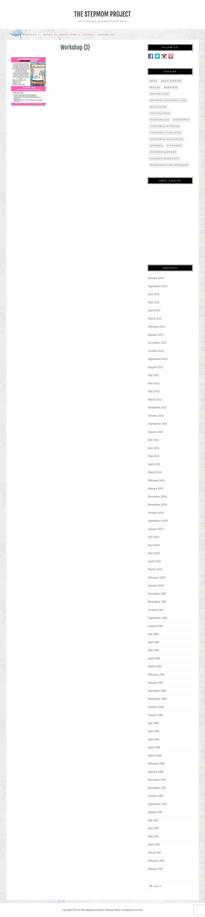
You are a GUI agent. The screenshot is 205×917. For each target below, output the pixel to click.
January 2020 (156, 585)
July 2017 (153, 820)
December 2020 (157, 496)
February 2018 (156, 763)
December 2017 (157, 779)
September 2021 (157, 423)
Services (29, 34)
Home (15, 34)
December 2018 (157, 690)
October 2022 (156, 351)
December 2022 (157, 342)
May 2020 (154, 553)
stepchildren (160, 113)
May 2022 (154, 391)
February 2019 (156, 674)
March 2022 (155, 399)
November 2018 (157, 698)
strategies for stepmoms (169, 165)
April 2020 (154, 561)
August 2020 (156, 529)
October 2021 (155, 415)
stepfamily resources (166, 139)
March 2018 (154, 755)
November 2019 (157, 601)
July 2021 (153, 439)
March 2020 (155, 569)
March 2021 (154, 472)
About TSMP (68, 34)
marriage (171, 87)
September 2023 (157, 286)
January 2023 (155, 334)
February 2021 (156, 480)
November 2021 (157, 407)
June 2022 (154, 383)
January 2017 (155, 868)
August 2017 (155, 812)
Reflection (158, 106)
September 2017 (157, 804)
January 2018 (155, 771)
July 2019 (153, 634)
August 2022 (155, 367)
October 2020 (156, 512)
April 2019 (154, 658)
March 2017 (154, 852)
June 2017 (153, 828)
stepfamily (181, 119)
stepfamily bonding (165, 126)
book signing (171, 80)
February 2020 (156, 577)
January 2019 (155, 682)
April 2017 (154, 844)
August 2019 (155, 626)
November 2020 (157, 504)
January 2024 (156, 278)
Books (48, 34)
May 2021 (153, 456)
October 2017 (155, 795)
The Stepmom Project (102, 14)
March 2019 (154, 666)
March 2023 (155, 318)
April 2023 (154, 310)
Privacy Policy (113, 910)
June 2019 (153, 642)
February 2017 (156, 860)
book (153, 80)
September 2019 (157, 617)
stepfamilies (159, 119)
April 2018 (154, 747)
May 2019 (153, 650)
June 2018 (153, 731)
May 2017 (153, 836)
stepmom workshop (164, 158)
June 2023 (153, 294)
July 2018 (153, 723)
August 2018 (155, 715)
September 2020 (158, 520)
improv (155, 87)
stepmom (156, 145)
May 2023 (153, 302)
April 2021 (154, 464)
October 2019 (155, 609)
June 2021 (153, 448)
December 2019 (157, 593)
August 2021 (155, 431)
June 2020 (154, 545)
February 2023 (156, 326)
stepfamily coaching (165, 132)
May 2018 (153, 739)
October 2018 (155, 707)
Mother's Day (160, 93)
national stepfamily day (168, 100)
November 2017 (157, 787)
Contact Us (106, 34)
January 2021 (155, 488)
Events (88, 34)
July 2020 (153, 537)
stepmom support (163, 152)
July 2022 (153, 375)
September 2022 (158, 359)
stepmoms (174, 145)
